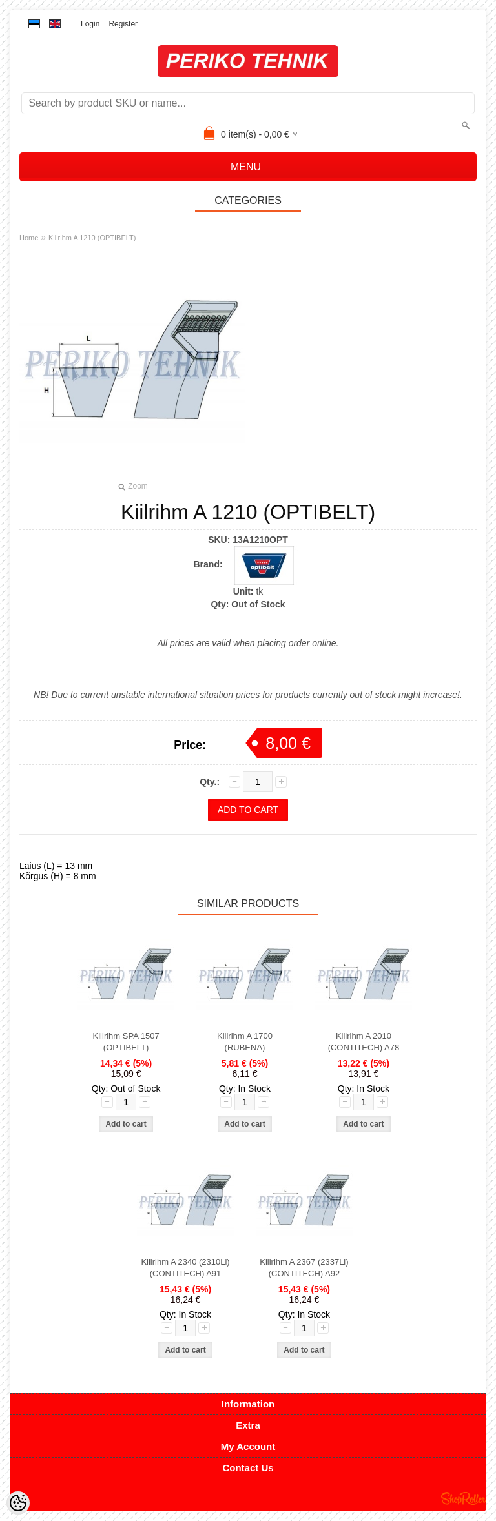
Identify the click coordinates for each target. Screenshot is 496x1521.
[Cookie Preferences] (18, 1503)
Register (123, 23)
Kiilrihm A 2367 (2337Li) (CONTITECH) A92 (304, 1267)
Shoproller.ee (463, 1498)
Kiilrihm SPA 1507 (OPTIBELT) (126, 1041)
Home (28, 237)
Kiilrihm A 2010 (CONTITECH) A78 (364, 1041)
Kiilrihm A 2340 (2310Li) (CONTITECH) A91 (185, 1267)
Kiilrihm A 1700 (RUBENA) (245, 1041)
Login (90, 23)
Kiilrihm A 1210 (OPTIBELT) (92, 237)
